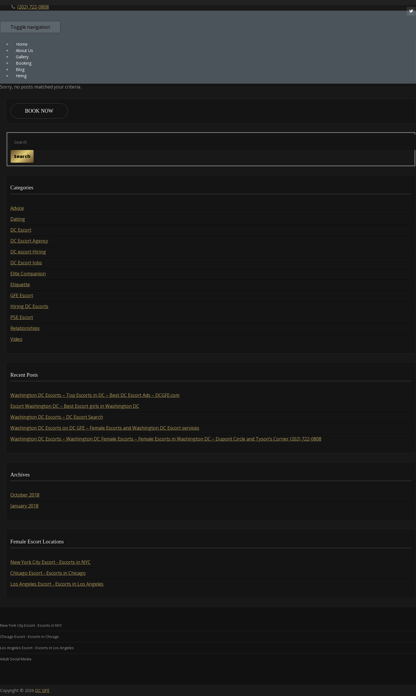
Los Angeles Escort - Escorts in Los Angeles (56, 584)
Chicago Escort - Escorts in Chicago (48, 573)
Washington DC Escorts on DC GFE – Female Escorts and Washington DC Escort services (104, 428)
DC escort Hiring (28, 252)
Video (16, 339)
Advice (17, 208)
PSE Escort (21, 317)
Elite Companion (28, 273)
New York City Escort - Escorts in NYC (50, 562)
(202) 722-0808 (33, 7)
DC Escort (20, 230)
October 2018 (24, 495)
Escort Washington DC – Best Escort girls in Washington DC (74, 406)
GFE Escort (21, 295)
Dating (17, 219)
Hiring (21, 75)
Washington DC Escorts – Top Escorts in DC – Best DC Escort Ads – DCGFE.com (94, 395)
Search (22, 156)
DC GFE (42, 690)
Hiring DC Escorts (29, 306)
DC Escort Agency (29, 241)
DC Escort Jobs (26, 262)
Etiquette (20, 284)
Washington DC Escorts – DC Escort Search (56, 417)
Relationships (25, 328)
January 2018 (24, 506)
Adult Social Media (15, 659)
